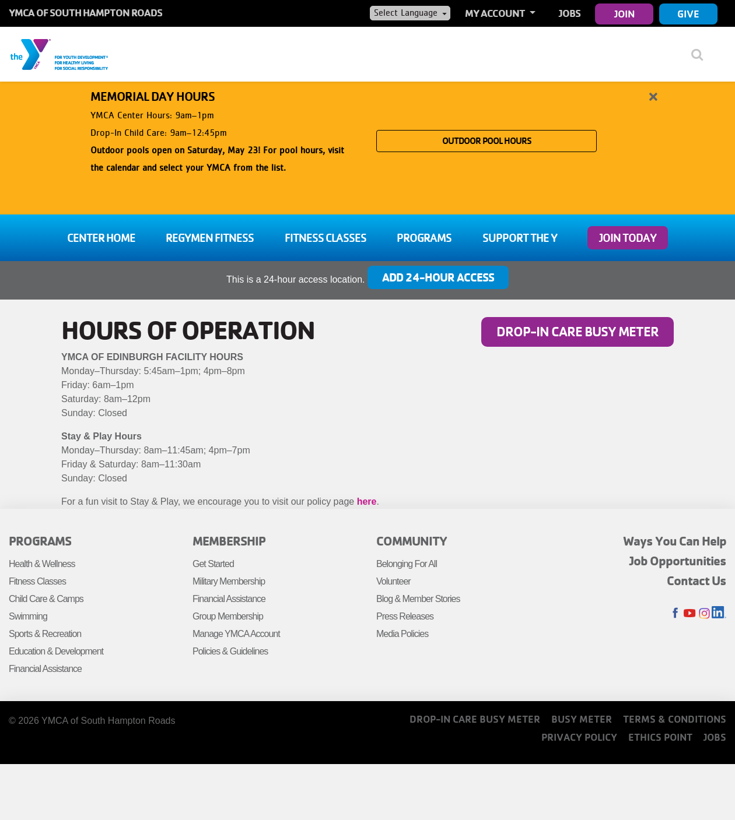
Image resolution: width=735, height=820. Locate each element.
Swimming (28, 616)
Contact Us (696, 580)
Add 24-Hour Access (438, 277)
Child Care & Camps (46, 599)
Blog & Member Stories (418, 599)
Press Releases (404, 616)
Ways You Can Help (674, 541)
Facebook (675, 613)
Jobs (569, 13)
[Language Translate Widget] (410, 13)
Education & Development (56, 651)
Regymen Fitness (210, 238)
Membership (228, 541)
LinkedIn (719, 613)
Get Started (213, 564)
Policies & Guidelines (230, 651)
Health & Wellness (42, 564)
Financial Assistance (45, 669)
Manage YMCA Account (236, 634)
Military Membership (228, 581)
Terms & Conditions (674, 719)
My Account (496, 13)
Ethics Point (660, 737)
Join (624, 14)
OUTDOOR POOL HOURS (486, 140)
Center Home (101, 238)
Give (688, 14)
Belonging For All (406, 564)
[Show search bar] (701, 54)
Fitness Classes (325, 238)
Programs (424, 238)
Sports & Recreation (45, 634)
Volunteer (393, 581)
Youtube (689, 613)
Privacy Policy (579, 737)
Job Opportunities (677, 560)
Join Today (627, 238)
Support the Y (519, 238)
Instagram (704, 613)
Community (411, 541)
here (367, 501)
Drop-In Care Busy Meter (577, 331)
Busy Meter (581, 719)
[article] (367, 141)
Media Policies (402, 634)
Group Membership (227, 616)
